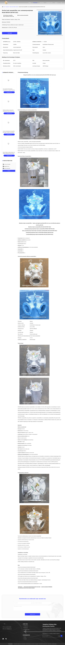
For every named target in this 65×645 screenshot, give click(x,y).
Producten (35, 2)
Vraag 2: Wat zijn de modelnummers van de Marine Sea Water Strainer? (28, 570)
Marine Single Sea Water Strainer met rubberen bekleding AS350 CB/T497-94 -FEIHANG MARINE (9, 153)
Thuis (29, 2)
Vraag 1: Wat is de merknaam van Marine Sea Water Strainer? (26, 567)
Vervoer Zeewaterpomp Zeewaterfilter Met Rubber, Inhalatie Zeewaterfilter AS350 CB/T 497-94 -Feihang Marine (9, 132)
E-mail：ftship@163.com (7, 628)
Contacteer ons (49, 2)
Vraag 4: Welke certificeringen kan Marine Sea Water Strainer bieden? (28, 578)
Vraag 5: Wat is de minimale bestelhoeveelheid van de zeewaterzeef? (27, 581)
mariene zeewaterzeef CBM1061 (46, 586)
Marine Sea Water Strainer (14, 6)
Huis (4, 6)
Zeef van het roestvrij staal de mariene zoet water (32, 586)
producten (7, 6)
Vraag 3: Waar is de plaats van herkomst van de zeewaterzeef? (26, 574)
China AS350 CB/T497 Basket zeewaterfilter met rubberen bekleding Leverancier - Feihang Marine (9, 90)
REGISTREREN (60, 636)
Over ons (42, 2)
